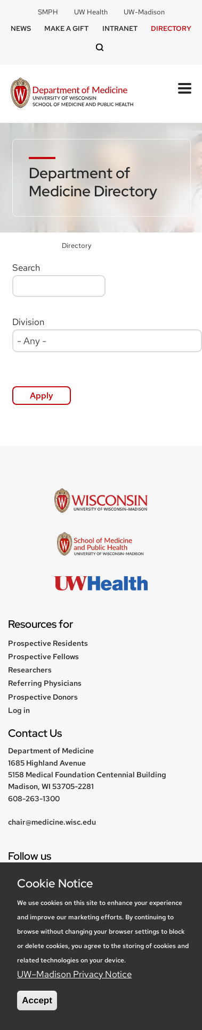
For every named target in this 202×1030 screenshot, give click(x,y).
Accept (37, 1000)
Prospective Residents (48, 643)
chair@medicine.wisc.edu (52, 822)
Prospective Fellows (43, 656)
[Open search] (101, 48)
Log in (19, 710)
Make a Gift (66, 28)
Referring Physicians (45, 683)
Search (26, 267)
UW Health (91, 11)
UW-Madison (144, 11)
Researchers (30, 670)
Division (28, 322)
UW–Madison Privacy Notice (74, 974)
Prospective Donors (43, 697)
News (21, 28)
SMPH (48, 11)
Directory (171, 28)
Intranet (120, 28)
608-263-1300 (34, 798)
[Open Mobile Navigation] (184, 88)
